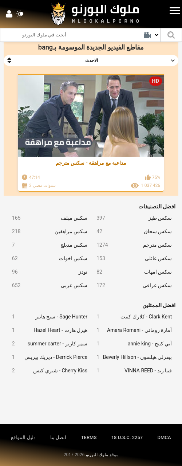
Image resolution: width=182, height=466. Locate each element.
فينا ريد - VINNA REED (131, 371)
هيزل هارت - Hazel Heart (47, 330)
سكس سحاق (131, 231)
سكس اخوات (47, 258)
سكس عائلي (131, 258)
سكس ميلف (47, 218)
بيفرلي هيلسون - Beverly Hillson (131, 357)
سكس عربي (47, 285)
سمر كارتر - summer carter (47, 344)
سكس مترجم (131, 245)
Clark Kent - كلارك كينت (131, 317)
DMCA (164, 437)
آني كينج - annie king (131, 344)
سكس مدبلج (47, 245)
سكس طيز (131, 218)
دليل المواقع (23, 437)
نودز (47, 272)
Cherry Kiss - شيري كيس (47, 371)
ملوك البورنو (97, 454)
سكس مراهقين (47, 231)
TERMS (89, 437)
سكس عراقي (131, 285)
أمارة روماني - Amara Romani (131, 330)
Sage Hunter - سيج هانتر (47, 317)
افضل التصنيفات (157, 206)
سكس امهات (131, 272)
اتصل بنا (58, 437)
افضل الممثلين (159, 305)
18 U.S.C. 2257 (127, 437)
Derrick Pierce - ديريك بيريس (47, 357)
